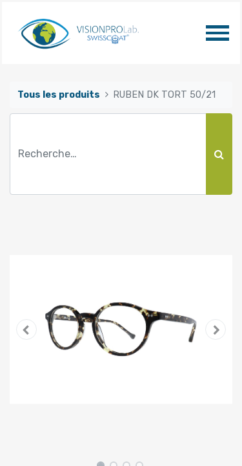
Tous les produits (58, 94)
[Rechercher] (219, 154)
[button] (26, 329)
